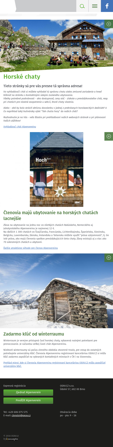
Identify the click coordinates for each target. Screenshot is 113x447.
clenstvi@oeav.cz (21, 415)
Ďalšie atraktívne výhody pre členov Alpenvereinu (30, 248)
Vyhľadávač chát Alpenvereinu (19, 127)
